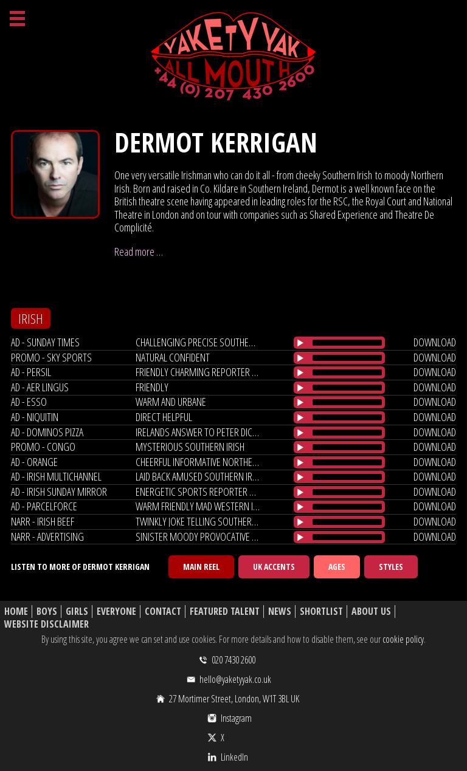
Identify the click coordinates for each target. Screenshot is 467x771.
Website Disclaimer (46, 624)
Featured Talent (225, 611)
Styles (391, 566)
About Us (371, 611)
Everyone (116, 611)
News (279, 611)
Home (16, 611)
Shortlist (321, 611)
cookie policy (403, 639)
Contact (163, 611)
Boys (46, 611)
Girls (77, 611)
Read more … (138, 251)
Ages (336, 566)
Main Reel (201, 566)
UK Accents (274, 566)
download (434, 342)
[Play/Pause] (300, 343)
